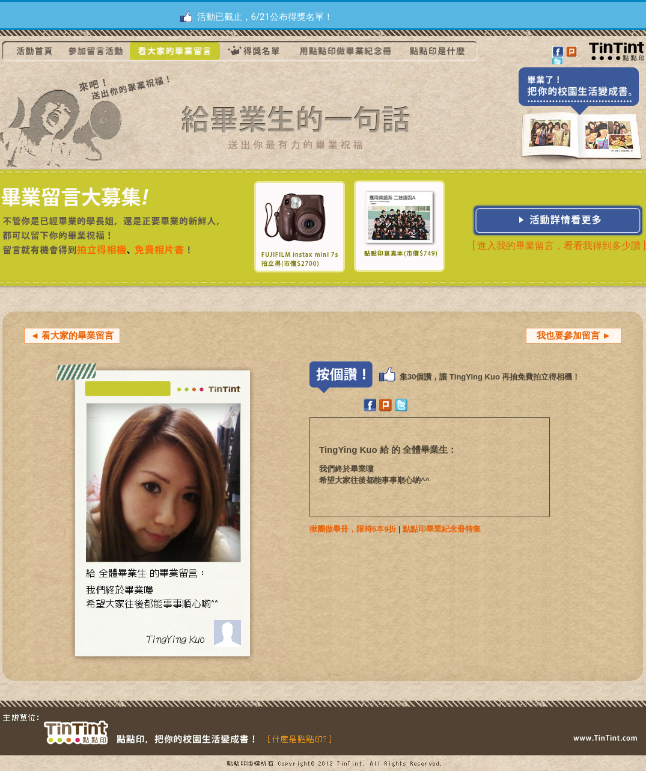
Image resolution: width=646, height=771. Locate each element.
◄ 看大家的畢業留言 (72, 335)
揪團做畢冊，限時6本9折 (352, 528)
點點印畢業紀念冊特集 (442, 528)
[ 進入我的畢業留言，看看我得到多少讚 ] (558, 245)
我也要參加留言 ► (574, 335)
